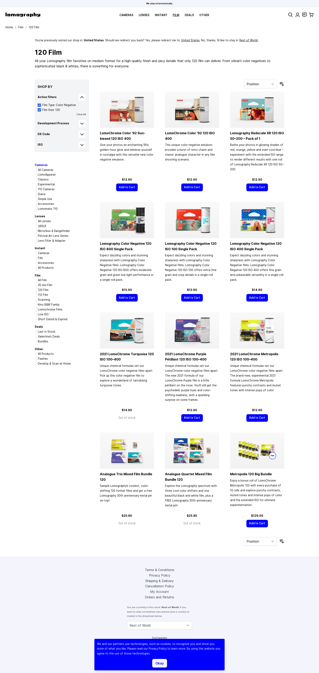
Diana (41, 194)
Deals (189, 15)
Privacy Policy (159, 575)
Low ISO (43, 314)
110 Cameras (46, 189)
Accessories (46, 203)
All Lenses (44, 221)
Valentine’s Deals (49, 336)
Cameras (126, 15)
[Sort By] (260, 84)
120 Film (43, 290)
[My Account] (297, 15)
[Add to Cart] (127, 187)
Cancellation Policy (159, 586)
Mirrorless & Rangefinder (54, 231)
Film (176, 15)
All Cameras (45, 170)
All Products (46, 267)
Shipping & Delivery (159, 581)
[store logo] (22, 15)
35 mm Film (45, 285)
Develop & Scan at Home (54, 363)
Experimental (46, 184)
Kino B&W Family (48, 304)
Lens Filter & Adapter (52, 240)
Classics (43, 179)
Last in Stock (46, 331)
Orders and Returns (159, 597)
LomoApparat (47, 174)
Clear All (81, 114)
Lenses (144, 15)
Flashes (43, 358)
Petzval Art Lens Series (53, 235)
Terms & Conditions (159, 570)
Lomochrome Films (50, 309)
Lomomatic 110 (48, 208)
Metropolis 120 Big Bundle (251, 474)
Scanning (44, 299)
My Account (159, 592)
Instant (161, 15)
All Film (42, 280)
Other (204, 15)
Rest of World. (248, 40)
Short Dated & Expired (52, 319)
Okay (159, 663)
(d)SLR (42, 226)
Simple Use (45, 199)
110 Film (43, 294)
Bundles (43, 341)
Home (9, 27)
